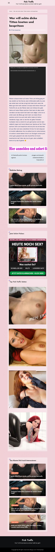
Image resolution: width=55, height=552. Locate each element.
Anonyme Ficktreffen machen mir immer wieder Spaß (26, 202)
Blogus (32, 550)
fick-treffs (15, 473)
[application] (27, 81)
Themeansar (39, 550)
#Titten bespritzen (16, 30)
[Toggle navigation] (9, 3)
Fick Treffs (29, 1)
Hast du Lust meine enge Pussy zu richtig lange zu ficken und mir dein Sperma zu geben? (27, 220)
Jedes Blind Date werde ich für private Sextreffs (26, 185)
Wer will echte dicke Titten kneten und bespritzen (23, 22)
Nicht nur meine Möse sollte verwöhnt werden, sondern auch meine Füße (26, 526)
